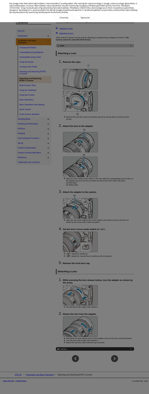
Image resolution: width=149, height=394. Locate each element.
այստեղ (116, 6)
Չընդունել (85, 8)
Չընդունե (85, 18)
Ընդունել (14, 8)
